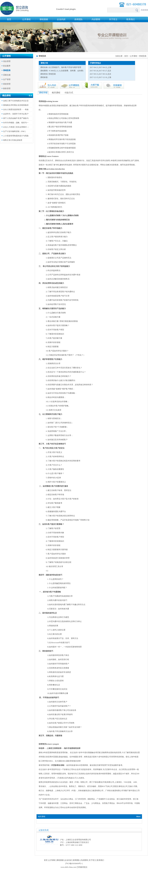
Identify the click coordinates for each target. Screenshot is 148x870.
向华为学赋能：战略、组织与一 (16, 123)
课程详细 (43, 93)
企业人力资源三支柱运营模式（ (16, 127)
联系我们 (130, 19)
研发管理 (6, 84)
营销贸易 (6, 70)
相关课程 (56, 93)
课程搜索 (44, 19)
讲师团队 (78, 19)
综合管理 (6, 61)
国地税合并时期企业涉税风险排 (16, 105)
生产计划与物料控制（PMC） (15, 131)
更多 (30, 96)
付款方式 (69, 93)
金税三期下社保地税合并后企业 (16, 101)
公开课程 (26, 19)
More (138, 816)
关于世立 (113, 19)
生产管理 (6, 79)
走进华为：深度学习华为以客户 (16, 114)
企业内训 (61, 19)
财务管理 (6, 88)
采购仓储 (6, 75)
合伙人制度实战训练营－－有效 (16, 109)
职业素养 (6, 66)
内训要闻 (96, 19)
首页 (9, 19)
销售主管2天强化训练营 (12, 140)
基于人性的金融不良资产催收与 (16, 118)
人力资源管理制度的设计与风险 (16, 136)
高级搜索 (144, 10)
